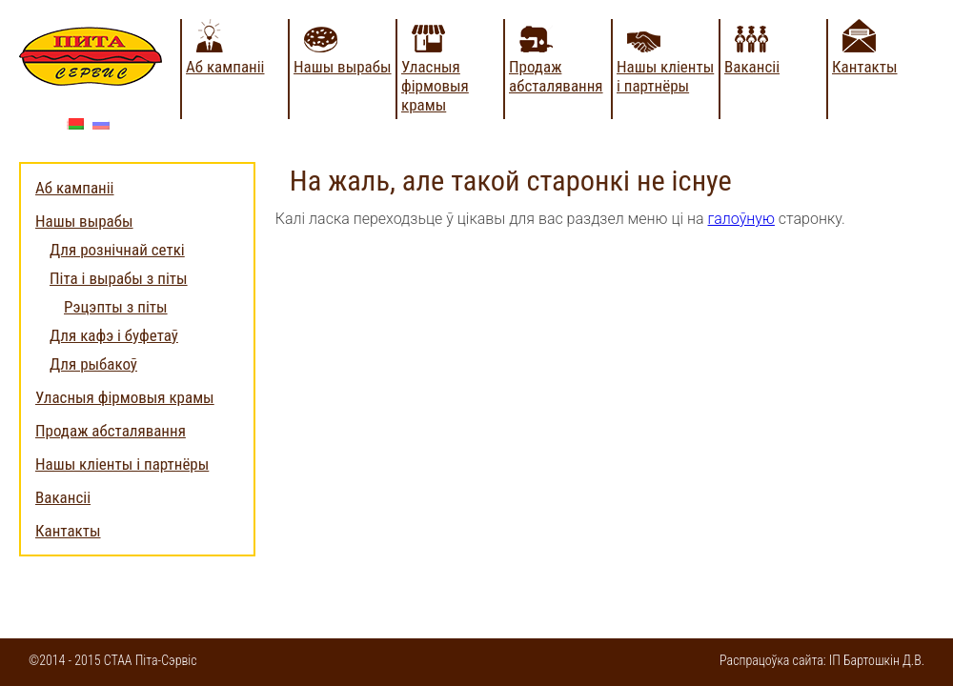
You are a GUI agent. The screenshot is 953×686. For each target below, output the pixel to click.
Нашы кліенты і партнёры (665, 76)
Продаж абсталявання (556, 76)
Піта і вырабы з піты (119, 278)
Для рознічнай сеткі (117, 249)
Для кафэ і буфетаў (114, 335)
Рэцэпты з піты (116, 306)
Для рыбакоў (93, 363)
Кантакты (865, 66)
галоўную (741, 219)
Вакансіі (752, 66)
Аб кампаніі (225, 66)
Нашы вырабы (343, 66)
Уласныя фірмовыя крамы (435, 85)
